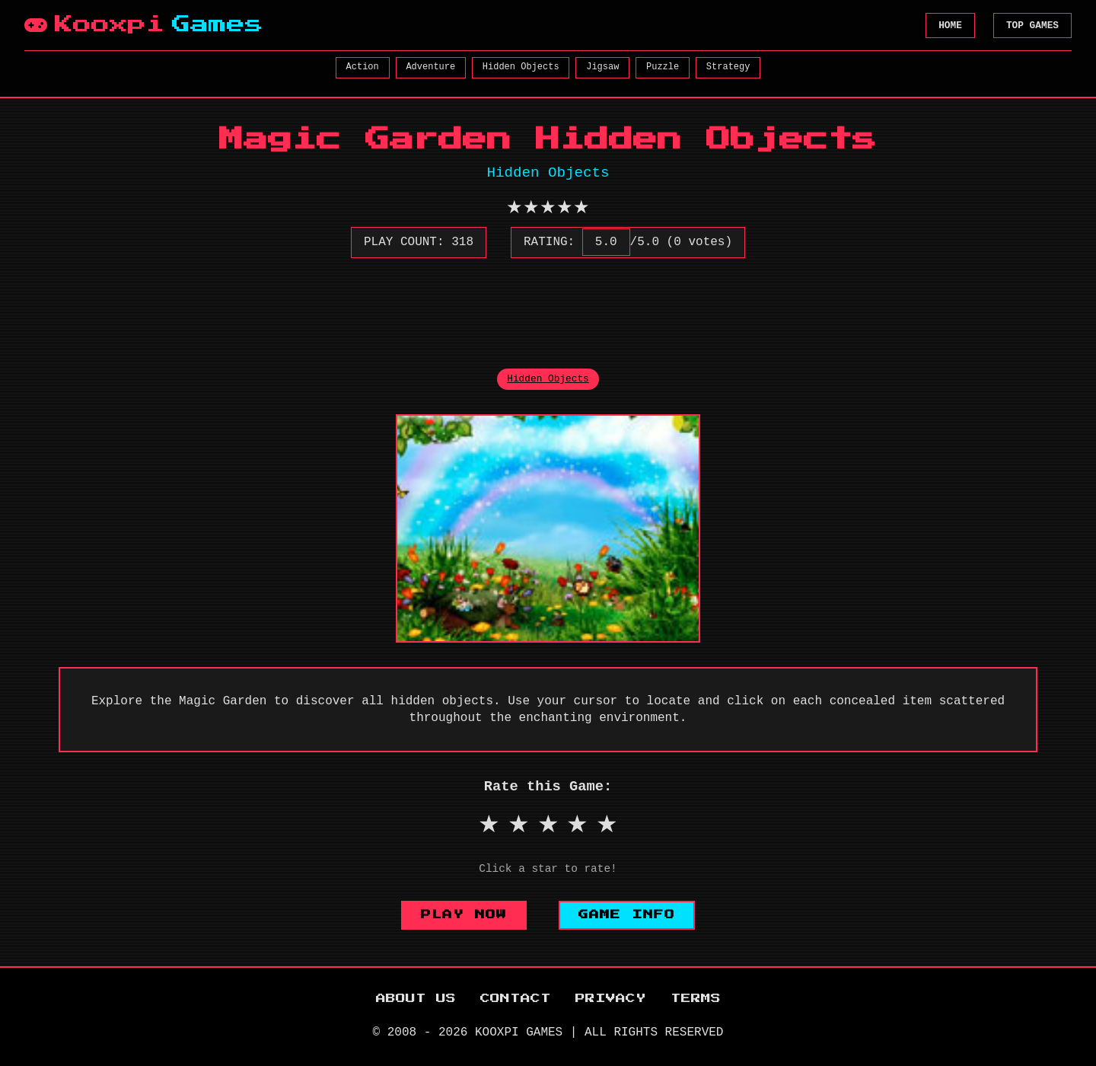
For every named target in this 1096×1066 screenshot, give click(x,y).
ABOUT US (416, 999)
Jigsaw (602, 67)
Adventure (430, 67)
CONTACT (515, 999)
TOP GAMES (1032, 25)
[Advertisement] (548, 304)
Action (362, 67)
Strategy (728, 67)
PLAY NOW (464, 915)
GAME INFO (626, 915)
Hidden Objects (521, 67)
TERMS (696, 999)
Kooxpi (143, 25)
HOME (950, 25)
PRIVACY (610, 999)
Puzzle (662, 67)
